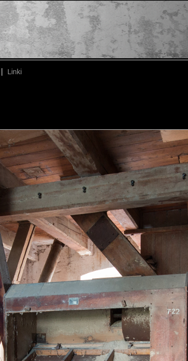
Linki (15, 72)
